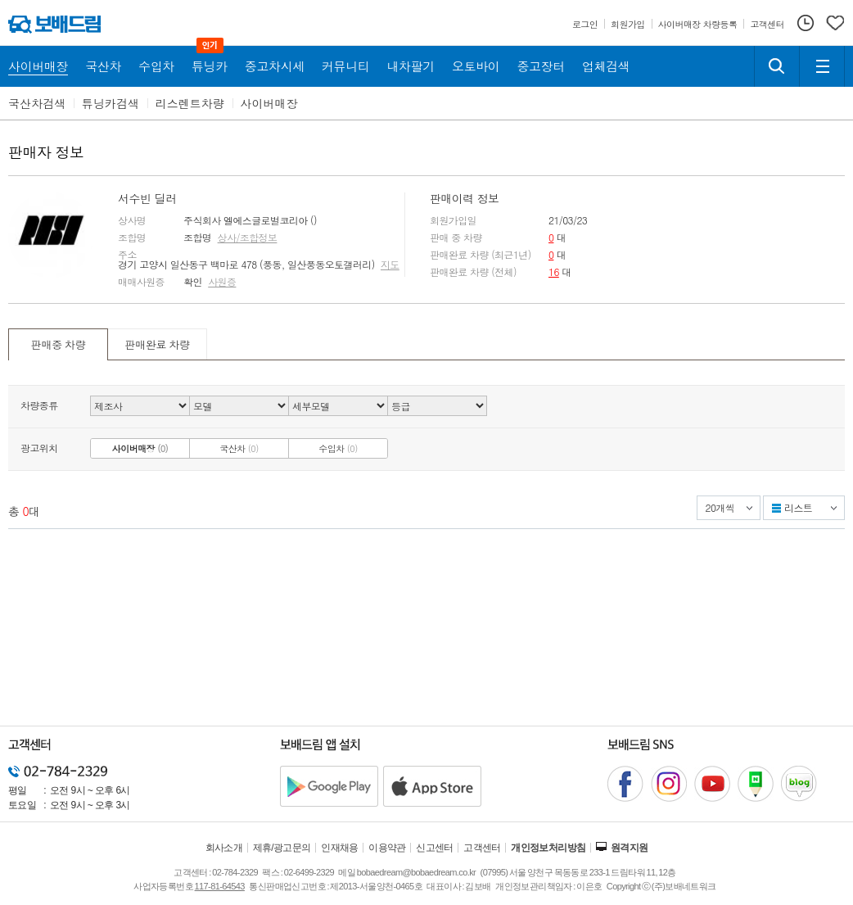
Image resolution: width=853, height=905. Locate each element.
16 (553, 271)
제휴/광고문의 (282, 847)
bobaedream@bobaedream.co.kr (416, 872)
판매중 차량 (58, 344)
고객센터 (482, 847)
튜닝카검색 (110, 103)
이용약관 (387, 847)
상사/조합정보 (248, 237)
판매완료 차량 (156, 344)
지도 (390, 264)
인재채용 (340, 847)
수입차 (338, 448)
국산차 (239, 448)
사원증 (222, 282)
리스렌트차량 (190, 103)
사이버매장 (269, 103)
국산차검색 (36, 103)
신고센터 (435, 847)
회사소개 (224, 847)
